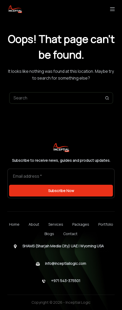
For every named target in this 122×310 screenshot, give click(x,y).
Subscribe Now (61, 190)
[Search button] (107, 98)
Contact (70, 233)
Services (55, 224)
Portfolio (105, 224)
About (34, 224)
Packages (80, 224)
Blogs (49, 233)
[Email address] (61, 176)
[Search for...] (55, 98)
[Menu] (112, 9)
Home (14, 224)
